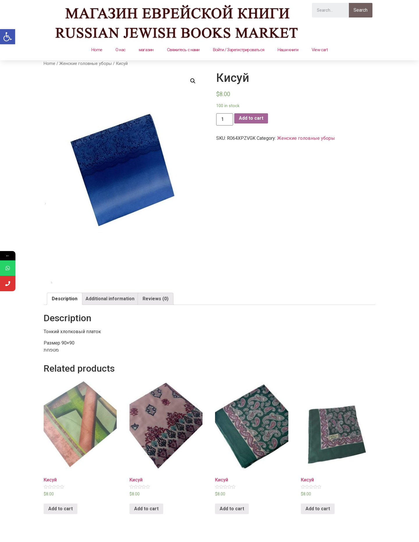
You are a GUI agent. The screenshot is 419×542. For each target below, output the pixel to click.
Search (360, 10)
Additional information (110, 298)
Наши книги (288, 49)
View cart (320, 49)
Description (64, 298)
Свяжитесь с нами (183, 49)
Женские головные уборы (85, 63)
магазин (146, 49)
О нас (120, 49)
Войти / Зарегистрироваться (238, 49)
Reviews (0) (155, 298)
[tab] (64, 299)
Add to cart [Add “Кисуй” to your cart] (60, 508)
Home (96, 49)
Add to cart (251, 118)
